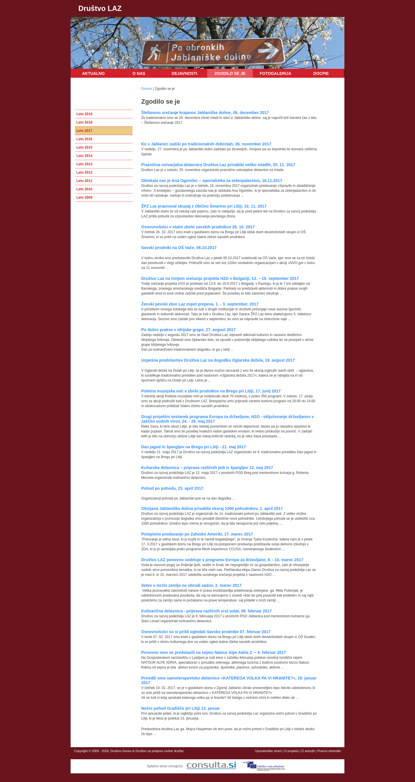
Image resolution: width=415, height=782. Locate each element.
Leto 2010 (84, 189)
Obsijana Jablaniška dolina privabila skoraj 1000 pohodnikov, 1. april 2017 (212, 508)
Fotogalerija (275, 73)
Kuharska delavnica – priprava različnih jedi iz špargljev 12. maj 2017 (207, 467)
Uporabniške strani (268, 751)
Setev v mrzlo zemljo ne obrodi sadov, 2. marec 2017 (191, 585)
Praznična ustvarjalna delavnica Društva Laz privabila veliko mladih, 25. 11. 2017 (218, 164)
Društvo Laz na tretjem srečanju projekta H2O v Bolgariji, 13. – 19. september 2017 (220, 278)
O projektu (291, 751)
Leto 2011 (84, 181)
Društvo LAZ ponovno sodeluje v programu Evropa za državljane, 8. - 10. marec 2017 (222, 559)
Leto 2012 (84, 172)
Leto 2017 (84, 131)
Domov (146, 89)
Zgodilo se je (229, 73)
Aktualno (93, 73)
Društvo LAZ (100, 8)
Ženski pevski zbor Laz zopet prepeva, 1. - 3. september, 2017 (200, 304)
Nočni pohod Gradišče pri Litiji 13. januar (180, 708)
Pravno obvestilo (329, 751)
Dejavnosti (184, 73)
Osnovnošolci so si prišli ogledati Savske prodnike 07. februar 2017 (206, 631)
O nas (139, 73)
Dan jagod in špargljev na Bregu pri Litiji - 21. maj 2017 (193, 447)
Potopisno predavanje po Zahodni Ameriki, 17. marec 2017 (197, 534)
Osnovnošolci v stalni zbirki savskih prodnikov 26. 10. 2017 (198, 227)
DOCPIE (321, 73)
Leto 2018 (84, 122)
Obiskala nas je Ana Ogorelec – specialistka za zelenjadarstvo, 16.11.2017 (211, 180)
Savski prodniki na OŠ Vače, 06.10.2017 (179, 247)
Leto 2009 (84, 197)
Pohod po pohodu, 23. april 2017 (172, 488)
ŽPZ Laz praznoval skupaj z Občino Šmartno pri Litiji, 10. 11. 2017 (204, 206)
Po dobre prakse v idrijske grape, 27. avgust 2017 (188, 329)
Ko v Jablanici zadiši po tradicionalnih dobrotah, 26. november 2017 (206, 144)
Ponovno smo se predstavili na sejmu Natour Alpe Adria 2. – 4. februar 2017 (213, 652)
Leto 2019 (84, 114)
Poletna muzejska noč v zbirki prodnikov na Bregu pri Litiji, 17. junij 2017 (211, 391)
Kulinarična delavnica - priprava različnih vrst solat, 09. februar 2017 (206, 611)
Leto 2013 (84, 164)
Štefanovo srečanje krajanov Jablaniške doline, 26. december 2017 (205, 112)
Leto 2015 (84, 147)
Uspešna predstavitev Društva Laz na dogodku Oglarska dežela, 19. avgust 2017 (218, 360)
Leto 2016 (84, 139)
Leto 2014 (84, 156)
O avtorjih (308, 751)
